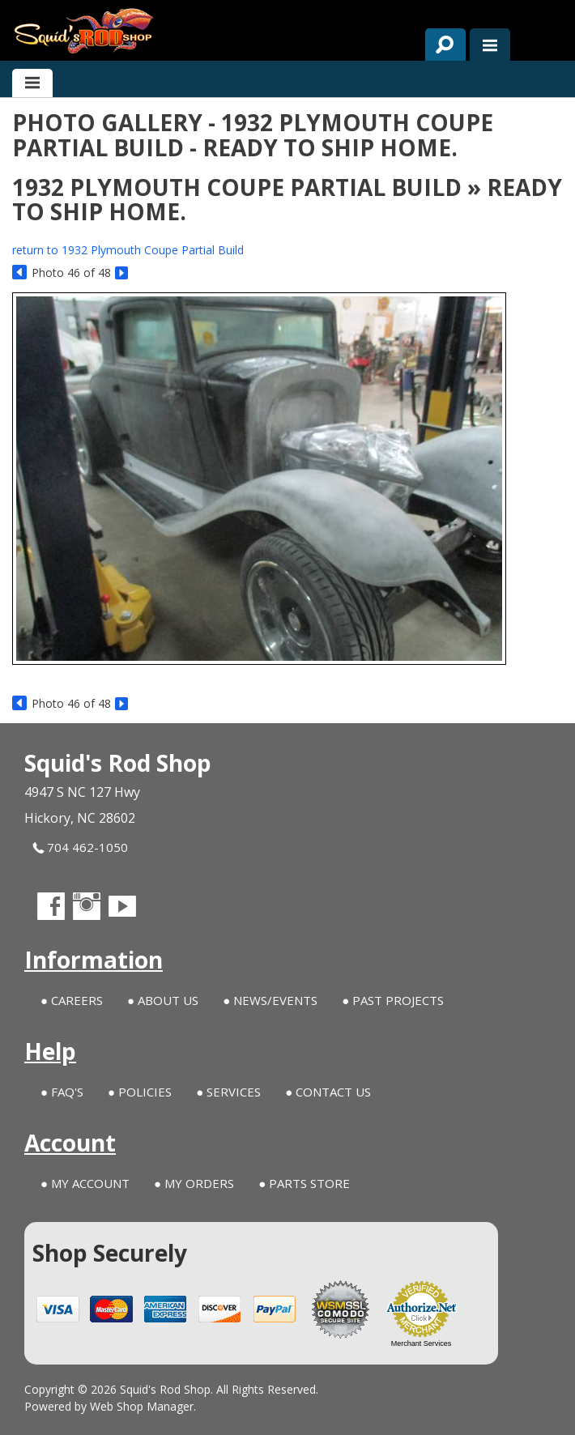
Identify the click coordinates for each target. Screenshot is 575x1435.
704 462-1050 (80, 847)
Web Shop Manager (142, 1406)
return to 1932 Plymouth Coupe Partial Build (128, 250)
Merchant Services (421, 1343)
